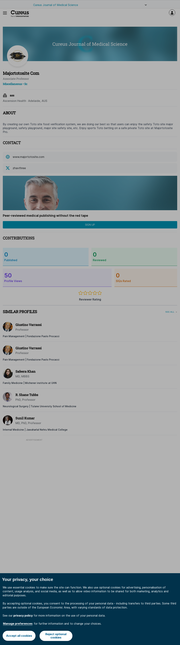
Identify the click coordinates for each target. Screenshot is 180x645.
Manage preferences (18, 623)
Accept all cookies (19, 635)
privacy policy (23, 615)
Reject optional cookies (56, 635)
